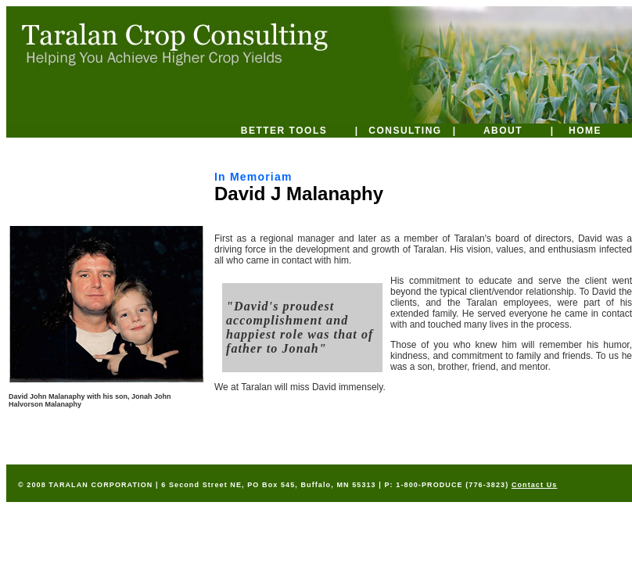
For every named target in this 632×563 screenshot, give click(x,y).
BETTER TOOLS (284, 130)
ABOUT (502, 130)
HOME (585, 130)
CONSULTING (404, 130)
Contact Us (535, 485)
